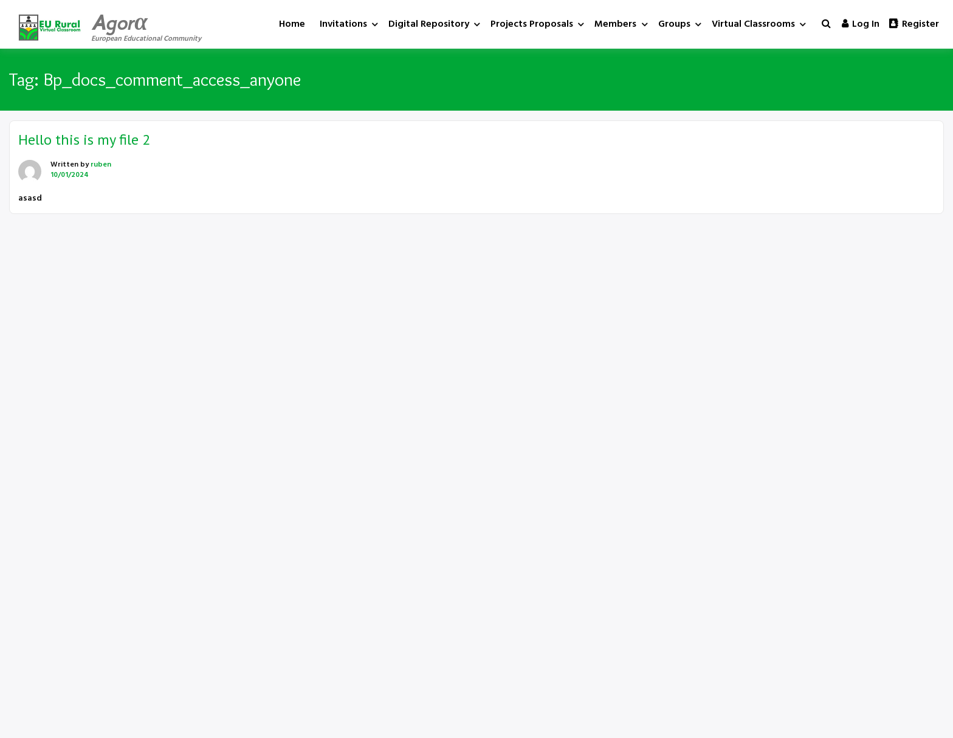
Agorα (119, 22)
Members (615, 24)
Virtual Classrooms (753, 24)
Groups (674, 24)
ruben (101, 165)
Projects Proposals (531, 24)
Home (292, 24)
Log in (860, 24)
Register (914, 24)
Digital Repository (428, 24)
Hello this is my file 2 (84, 139)
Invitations (343, 24)
